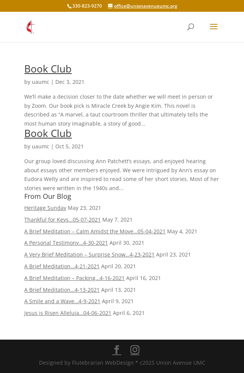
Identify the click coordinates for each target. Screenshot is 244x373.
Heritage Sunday (45, 207)
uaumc (40, 81)
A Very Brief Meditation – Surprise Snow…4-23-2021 (89, 254)
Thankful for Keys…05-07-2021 (62, 219)
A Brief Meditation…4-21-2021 (62, 266)
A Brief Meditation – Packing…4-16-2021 (74, 278)
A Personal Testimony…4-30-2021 (66, 242)
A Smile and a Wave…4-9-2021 (62, 301)
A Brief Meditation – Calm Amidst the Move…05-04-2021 (95, 231)
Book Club (48, 69)
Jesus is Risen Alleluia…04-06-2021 (67, 312)
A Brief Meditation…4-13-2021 (62, 289)
